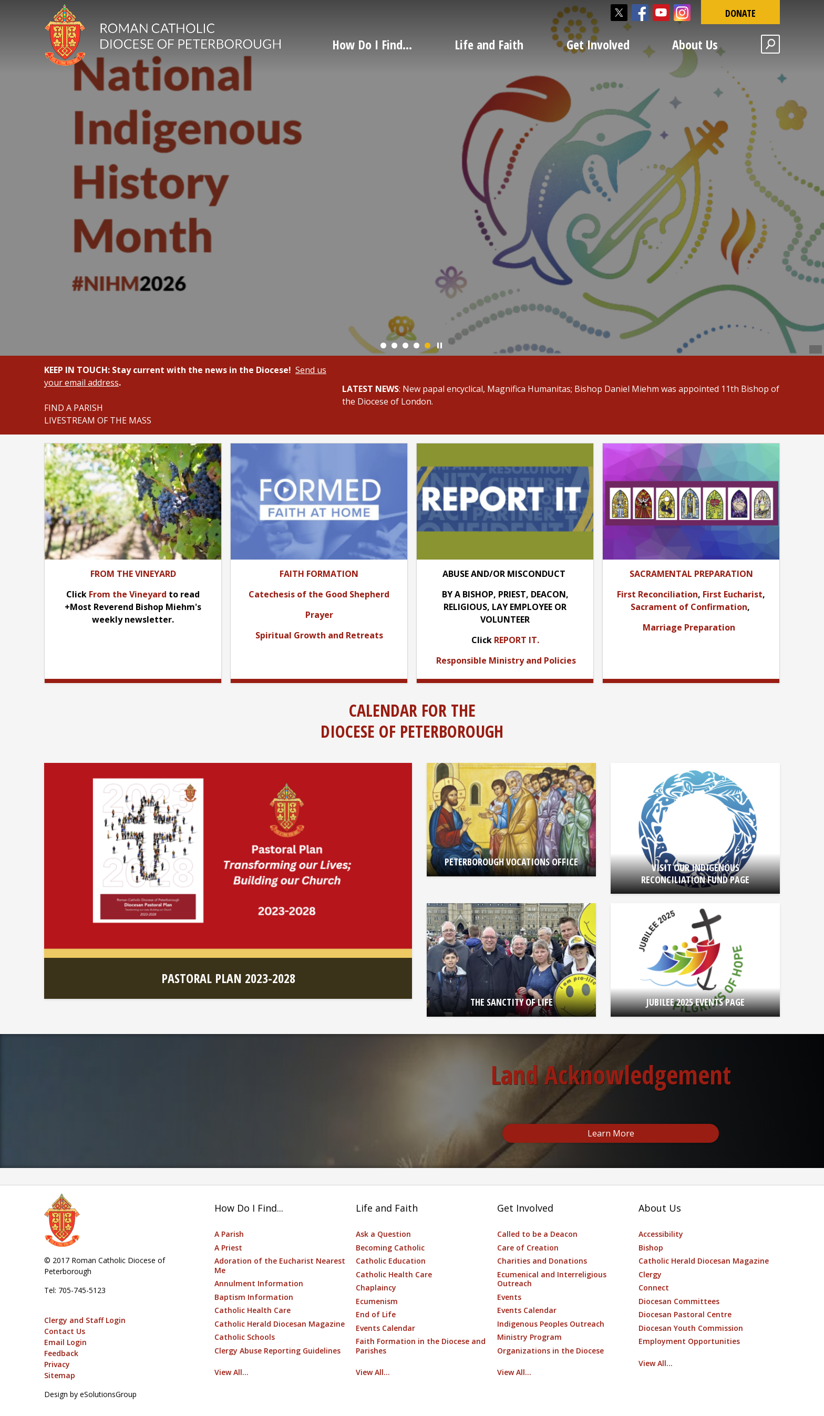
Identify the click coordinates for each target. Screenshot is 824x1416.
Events (509, 1297)
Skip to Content (0, 0)
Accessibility (660, 1234)
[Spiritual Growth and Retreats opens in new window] (319, 635)
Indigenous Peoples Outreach (550, 1324)
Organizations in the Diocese (550, 1351)
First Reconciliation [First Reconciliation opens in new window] (657, 594)
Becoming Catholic (390, 1248)
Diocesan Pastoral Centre (685, 1314)
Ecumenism (377, 1301)
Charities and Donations (542, 1261)
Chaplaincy (376, 1288)
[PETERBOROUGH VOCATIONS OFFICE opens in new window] (511, 819)
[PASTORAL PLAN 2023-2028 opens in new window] (228, 881)
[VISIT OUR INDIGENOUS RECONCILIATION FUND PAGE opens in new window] (695, 828)
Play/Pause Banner (439, 345)
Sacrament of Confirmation (689, 607)
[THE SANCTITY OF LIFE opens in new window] (511, 960)
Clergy (650, 1274)
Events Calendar (385, 1328)
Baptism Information (253, 1297)
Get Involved (598, 44)
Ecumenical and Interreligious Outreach (551, 1279)
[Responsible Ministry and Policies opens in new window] (506, 660)
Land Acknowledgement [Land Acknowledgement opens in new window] (611, 1075)
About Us (695, 44)
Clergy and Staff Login (85, 1320)
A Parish (229, 1234)
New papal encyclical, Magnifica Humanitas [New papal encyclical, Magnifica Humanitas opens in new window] (487, 389)
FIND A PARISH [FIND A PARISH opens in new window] (73, 408)
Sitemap (59, 1375)
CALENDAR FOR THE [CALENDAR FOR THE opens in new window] (412, 710)
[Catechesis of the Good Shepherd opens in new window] (319, 594)
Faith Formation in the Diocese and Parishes (421, 1346)
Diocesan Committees (678, 1301)
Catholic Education (391, 1261)
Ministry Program (529, 1337)
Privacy (57, 1364)
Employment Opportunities (689, 1341)
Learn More (611, 1133)
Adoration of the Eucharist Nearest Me (279, 1265)
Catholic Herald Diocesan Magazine (279, 1324)
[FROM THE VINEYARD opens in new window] (133, 574)
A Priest (228, 1248)
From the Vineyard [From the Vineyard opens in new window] (128, 594)
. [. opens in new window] (538, 640)
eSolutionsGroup (108, 1394)
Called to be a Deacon (537, 1234)
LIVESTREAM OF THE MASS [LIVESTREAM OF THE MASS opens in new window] (97, 420)
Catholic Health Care (252, 1310)
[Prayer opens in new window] (319, 615)
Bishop (650, 1248)
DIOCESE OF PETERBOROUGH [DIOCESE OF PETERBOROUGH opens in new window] (412, 731)
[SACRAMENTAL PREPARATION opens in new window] (691, 574)
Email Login (65, 1342)
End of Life (376, 1314)
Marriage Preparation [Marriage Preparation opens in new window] (689, 627)
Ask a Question (383, 1234)
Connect (653, 1288)
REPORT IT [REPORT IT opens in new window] (515, 640)
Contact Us (64, 1331)
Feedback (61, 1353)
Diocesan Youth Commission (690, 1328)
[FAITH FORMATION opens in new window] (319, 574)
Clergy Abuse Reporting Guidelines (277, 1351)
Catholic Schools (244, 1337)
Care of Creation (528, 1248)
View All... (231, 1372)
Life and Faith (489, 44)
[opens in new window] (319, 501)
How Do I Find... (372, 44)
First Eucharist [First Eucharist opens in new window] (733, 594)
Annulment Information (258, 1283)
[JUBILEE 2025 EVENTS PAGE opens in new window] (695, 960)
